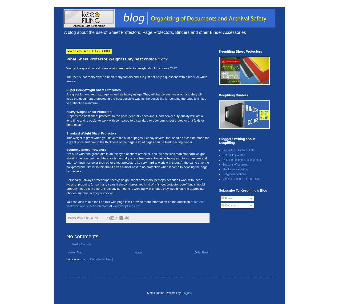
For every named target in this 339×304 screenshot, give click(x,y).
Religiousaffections (234, 174)
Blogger (186, 293)
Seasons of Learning (235, 164)
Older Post (201, 252)
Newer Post (75, 252)
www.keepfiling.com (126, 206)
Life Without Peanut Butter (238, 150)
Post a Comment (82, 244)
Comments (230, 205)
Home (138, 252)
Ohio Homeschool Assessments (242, 160)
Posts (227, 198)
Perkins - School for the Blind (240, 179)
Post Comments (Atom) (98, 259)
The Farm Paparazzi (235, 169)
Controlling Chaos (233, 155)
